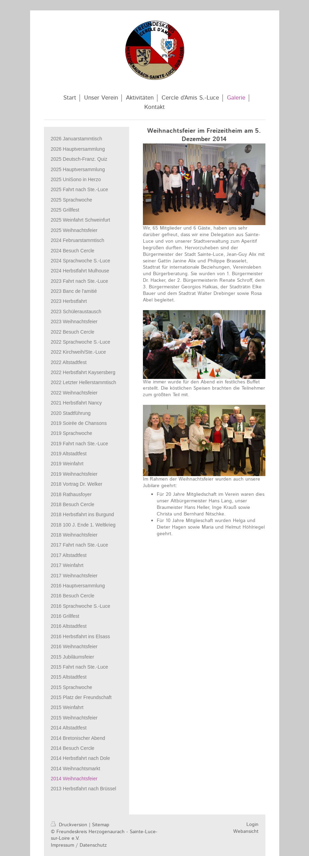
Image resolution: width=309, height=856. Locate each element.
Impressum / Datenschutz (79, 845)
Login (252, 824)
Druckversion (70, 824)
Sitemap (100, 824)
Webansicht (245, 831)
